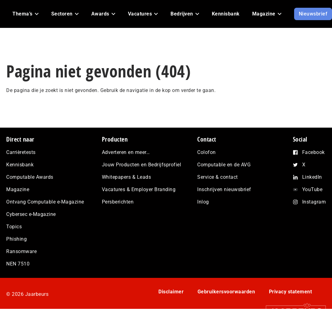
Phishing (16, 239)
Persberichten (118, 202)
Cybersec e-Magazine (31, 214)
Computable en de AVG (224, 165)
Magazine (17, 189)
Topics (14, 227)
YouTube (312, 189)
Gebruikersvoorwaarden (226, 292)
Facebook (313, 152)
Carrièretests (21, 152)
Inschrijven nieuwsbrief (224, 189)
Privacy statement (290, 292)
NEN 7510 (18, 264)
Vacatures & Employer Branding (139, 189)
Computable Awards (29, 177)
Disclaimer (171, 292)
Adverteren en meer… (126, 152)
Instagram (314, 202)
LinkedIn (312, 177)
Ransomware (21, 251)
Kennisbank (20, 165)
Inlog (203, 202)
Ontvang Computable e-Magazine (45, 202)
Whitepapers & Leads (126, 177)
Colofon (206, 152)
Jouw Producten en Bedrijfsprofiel (141, 165)
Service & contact (217, 177)
